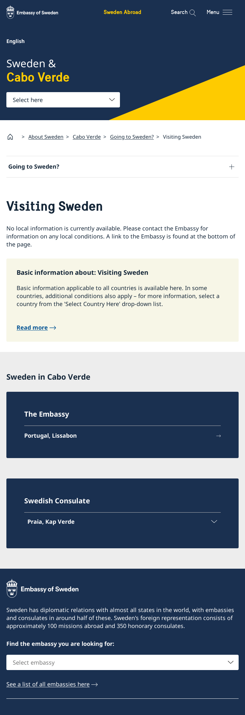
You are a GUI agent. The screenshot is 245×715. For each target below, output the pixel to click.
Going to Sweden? (132, 136)
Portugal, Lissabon (50, 435)
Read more (32, 327)
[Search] (188, 12)
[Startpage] (12, 136)
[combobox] (63, 99)
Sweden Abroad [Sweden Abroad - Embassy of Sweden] (122, 12)
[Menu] (225, 12)
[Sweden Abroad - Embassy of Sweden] (38, 12)
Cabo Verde (87, 136)
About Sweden (45, 136)
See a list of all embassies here (48, 684)
